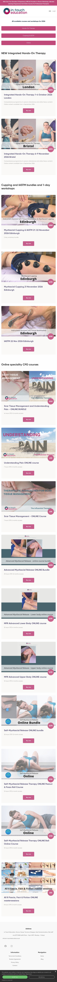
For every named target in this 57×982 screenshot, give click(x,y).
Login (54, 11)
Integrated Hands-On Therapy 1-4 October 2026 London (28, 99)
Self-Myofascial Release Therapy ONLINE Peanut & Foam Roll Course (28, 788)
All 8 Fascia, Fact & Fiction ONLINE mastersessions (21, 901)
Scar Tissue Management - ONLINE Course (25, 519)
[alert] (28, 976)
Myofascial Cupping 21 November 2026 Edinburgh (23, 291)
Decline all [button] (42, 977)
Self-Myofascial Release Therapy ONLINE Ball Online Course (26, 845)
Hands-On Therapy (28, 28)
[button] (28, 113)
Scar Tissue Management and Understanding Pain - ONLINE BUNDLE (26, 410)
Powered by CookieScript (7, 980)
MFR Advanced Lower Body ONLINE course (25, 626)
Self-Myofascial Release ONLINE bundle (23, 733)
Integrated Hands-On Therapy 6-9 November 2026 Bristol (26, 158)
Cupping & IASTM (28, 35)
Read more (29, 974)
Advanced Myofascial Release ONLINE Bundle (26, 572)
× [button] (55, 971)
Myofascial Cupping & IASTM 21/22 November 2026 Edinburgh (26, 234)
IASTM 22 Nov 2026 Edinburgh (19, 344)
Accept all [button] (15, 977)
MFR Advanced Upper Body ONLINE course (25, 679)
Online (28, 43)
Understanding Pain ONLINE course (21, 465)
